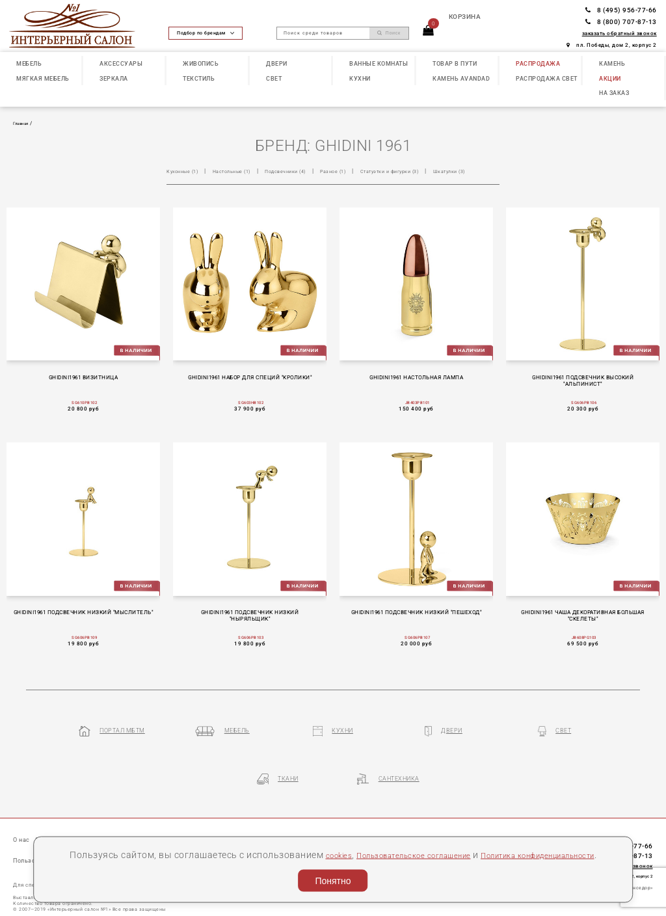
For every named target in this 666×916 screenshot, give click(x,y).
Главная (24, 123)
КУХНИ (360, 78)
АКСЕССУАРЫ (121, 63)
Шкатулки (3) (186, 183)
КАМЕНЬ (612, 63)
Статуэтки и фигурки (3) (429, 170)
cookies (361, 836)
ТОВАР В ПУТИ (455, 63)
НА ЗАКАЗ (614, 92)
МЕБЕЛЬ (29, 63)
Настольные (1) (243, 170)
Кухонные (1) (186, 170)
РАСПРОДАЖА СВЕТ (547, 78)
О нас (23, 822)
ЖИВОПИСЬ (201, 63)
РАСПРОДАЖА (538, 63)
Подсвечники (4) (307, 170)
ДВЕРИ (276, 63)
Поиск (389, 33)
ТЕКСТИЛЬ (199, 78)
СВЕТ (274, 78)
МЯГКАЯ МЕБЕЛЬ (43, 78)
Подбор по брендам (205, 33)
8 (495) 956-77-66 (621, 10)
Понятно (333, 877)
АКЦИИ (610, 78)
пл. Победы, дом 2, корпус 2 (611, 45)
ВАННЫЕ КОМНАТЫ (378, 63)
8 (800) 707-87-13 (621, 22)
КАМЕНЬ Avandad (461, 78)
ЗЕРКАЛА (114, 78)
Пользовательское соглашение (453, 836)
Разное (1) (362, 170)
